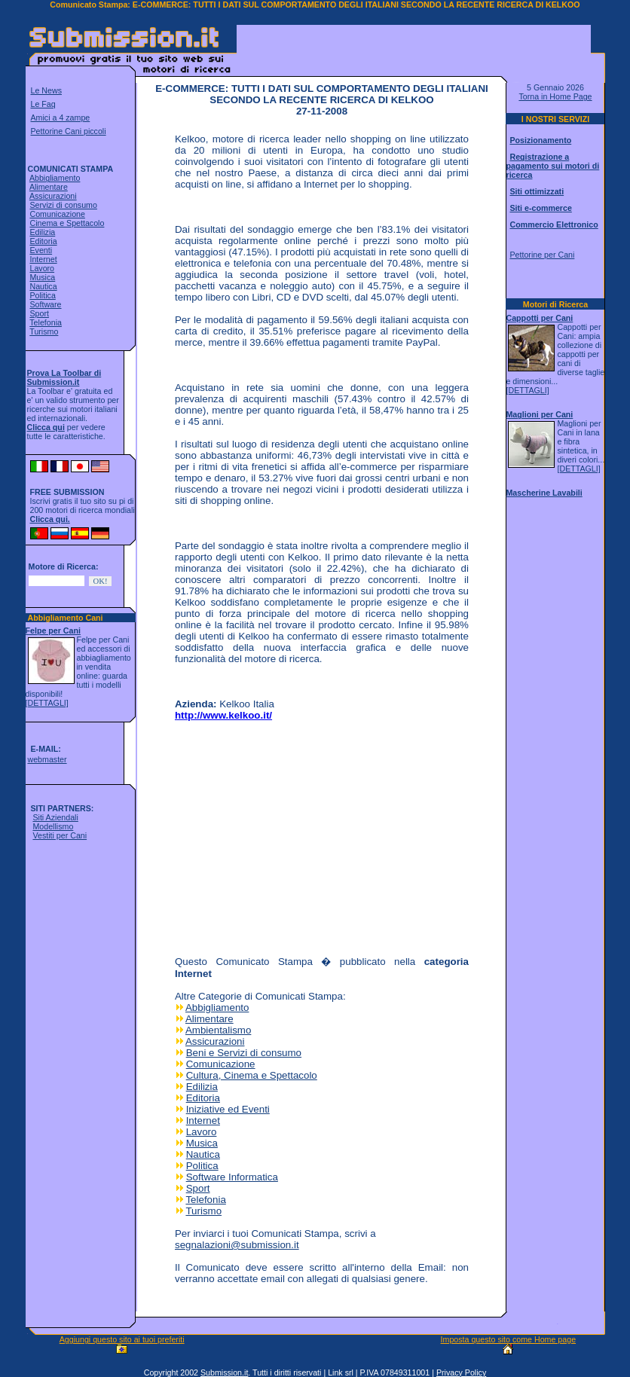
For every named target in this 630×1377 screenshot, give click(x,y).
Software (45, 304)
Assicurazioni (53, 195)
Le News (46, 90)
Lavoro (41, 268)
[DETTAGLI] (47, 702)
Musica (42, 277)
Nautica (43, 286)
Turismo (43, 331)
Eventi (40, 250)
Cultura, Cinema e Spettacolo (251, 1075)
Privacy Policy (461, 1372)
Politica (42, 295)
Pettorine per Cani (541, 254)
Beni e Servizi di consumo (243, 1052)
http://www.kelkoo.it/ (223, 715)
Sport (38, 313)
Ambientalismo (218, 1030)
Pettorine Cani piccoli (68, 131)
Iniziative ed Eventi (228, 1109)
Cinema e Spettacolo (66, 222)
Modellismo (52, 826)
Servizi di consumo (62, 204)
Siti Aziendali (55, 817)
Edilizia (42, 232)
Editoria (43, 241)
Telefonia (45, 322)
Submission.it (224, 1372)
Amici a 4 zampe (60, 117)
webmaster (46, 759)
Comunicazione (56, 213)
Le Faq (43, 103)
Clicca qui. (50, 519)
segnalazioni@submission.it (237, 1244)
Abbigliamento (55, 177)
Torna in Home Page (555, 96)
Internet (43, 259)
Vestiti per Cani (59, 835)
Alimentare (48, 186)
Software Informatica (232, 1177)
